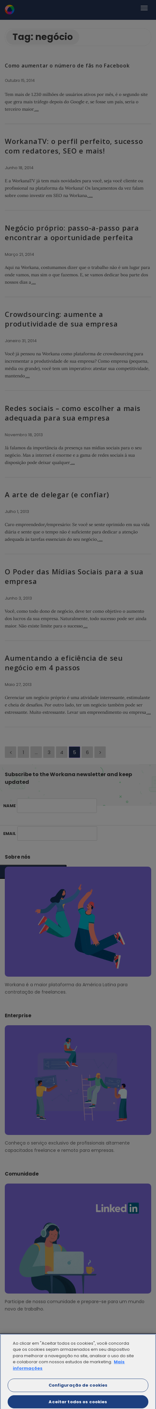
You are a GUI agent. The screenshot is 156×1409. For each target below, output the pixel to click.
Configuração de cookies (78, 1389)
